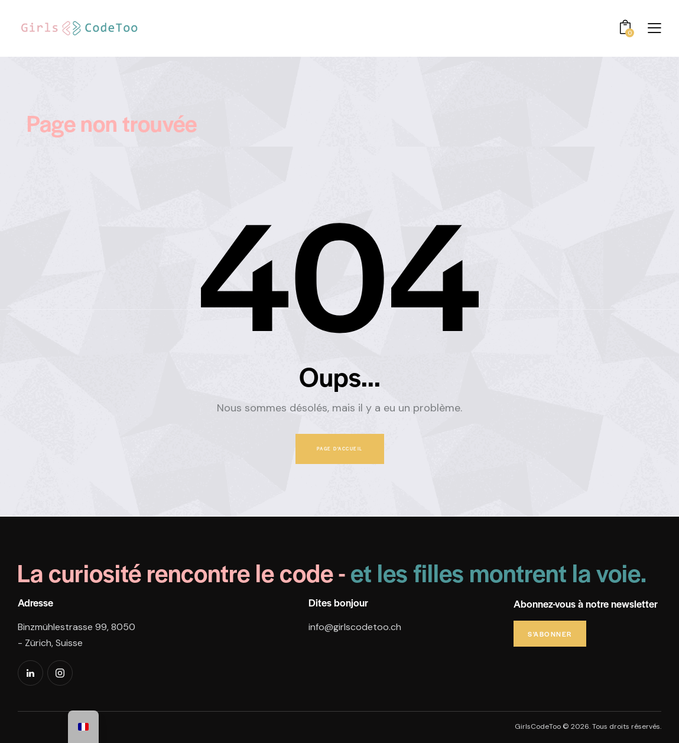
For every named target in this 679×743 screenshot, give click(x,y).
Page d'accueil (340, 449)
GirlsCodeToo (538, 726)
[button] (654, 28)
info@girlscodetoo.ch (354, 627)
